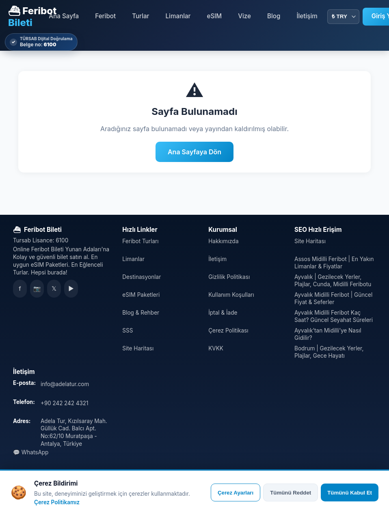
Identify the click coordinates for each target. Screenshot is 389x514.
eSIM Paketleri (141, 295)
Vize (244, 16)
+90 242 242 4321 (64, 403)
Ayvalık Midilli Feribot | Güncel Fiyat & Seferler (333, 298)
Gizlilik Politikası (229, 277)
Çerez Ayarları (235, 493)
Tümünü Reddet (290, 493)
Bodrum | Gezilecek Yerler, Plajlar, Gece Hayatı (328, 352)
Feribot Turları (140, 241)
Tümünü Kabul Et (349, 493)
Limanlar (178, 16)
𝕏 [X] (54, 288)
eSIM (214, 16)
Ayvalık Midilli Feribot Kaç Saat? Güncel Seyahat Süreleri (333, 316)
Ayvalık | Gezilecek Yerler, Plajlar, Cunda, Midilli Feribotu (332, 280)
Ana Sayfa (64, 16)
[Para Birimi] (343, 16)
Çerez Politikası (228, 330)
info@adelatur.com (65, 384)
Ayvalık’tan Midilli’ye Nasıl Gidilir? (327, 334)
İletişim (306, 16)
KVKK (215, 348)
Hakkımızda (223, 241)
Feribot (105, 16)
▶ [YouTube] (71, 288)
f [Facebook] (20, 288)
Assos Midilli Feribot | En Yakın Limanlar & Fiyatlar (334, 263)
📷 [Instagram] (37, 288)
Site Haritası (137, 348)
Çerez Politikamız (57, 502)
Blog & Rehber (140, 312)
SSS (127, 330)
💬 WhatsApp (30, 452)
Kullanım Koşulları (231, 295)
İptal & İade (222, 312)
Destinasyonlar (141, 277)
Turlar (140, 16)
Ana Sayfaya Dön (194, 152)
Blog (273, 16)
